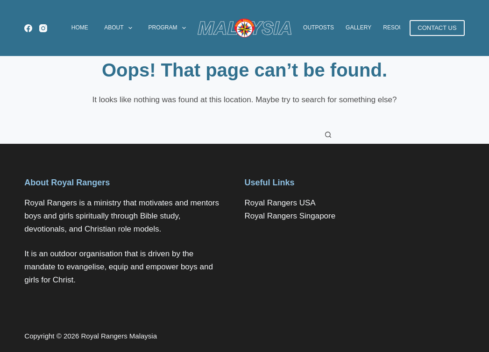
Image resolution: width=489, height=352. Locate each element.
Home (79, 27)
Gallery (358, 27)
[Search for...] (235, 134)
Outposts (318, 27)
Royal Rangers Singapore (289, 215)
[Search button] (328, 134)
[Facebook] (28, 28)
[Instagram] (43, 28)
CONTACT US (437, 27)
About (120, 28)
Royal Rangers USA (279, 202)
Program (168, 28)
